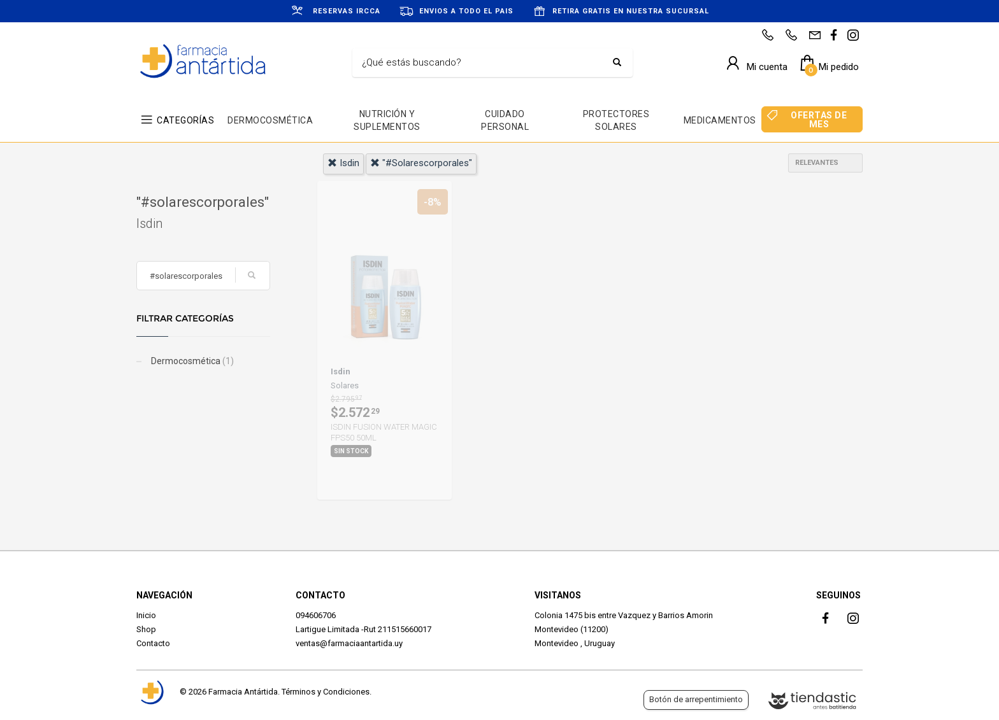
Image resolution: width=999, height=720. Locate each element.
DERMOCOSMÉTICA (270, 120)
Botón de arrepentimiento (696, 699)
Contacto (153, 643)
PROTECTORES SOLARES (616, 120)
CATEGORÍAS (185, 120)
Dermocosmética (191, 361)
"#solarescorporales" (421, 163)
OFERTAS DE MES (819, 119)
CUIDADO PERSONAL (505, 120)
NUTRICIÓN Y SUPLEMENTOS (387, 120)
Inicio (146, 615)
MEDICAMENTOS (720, 120)
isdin (343, 163)
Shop (146, 629)
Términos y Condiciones (326, 691)
